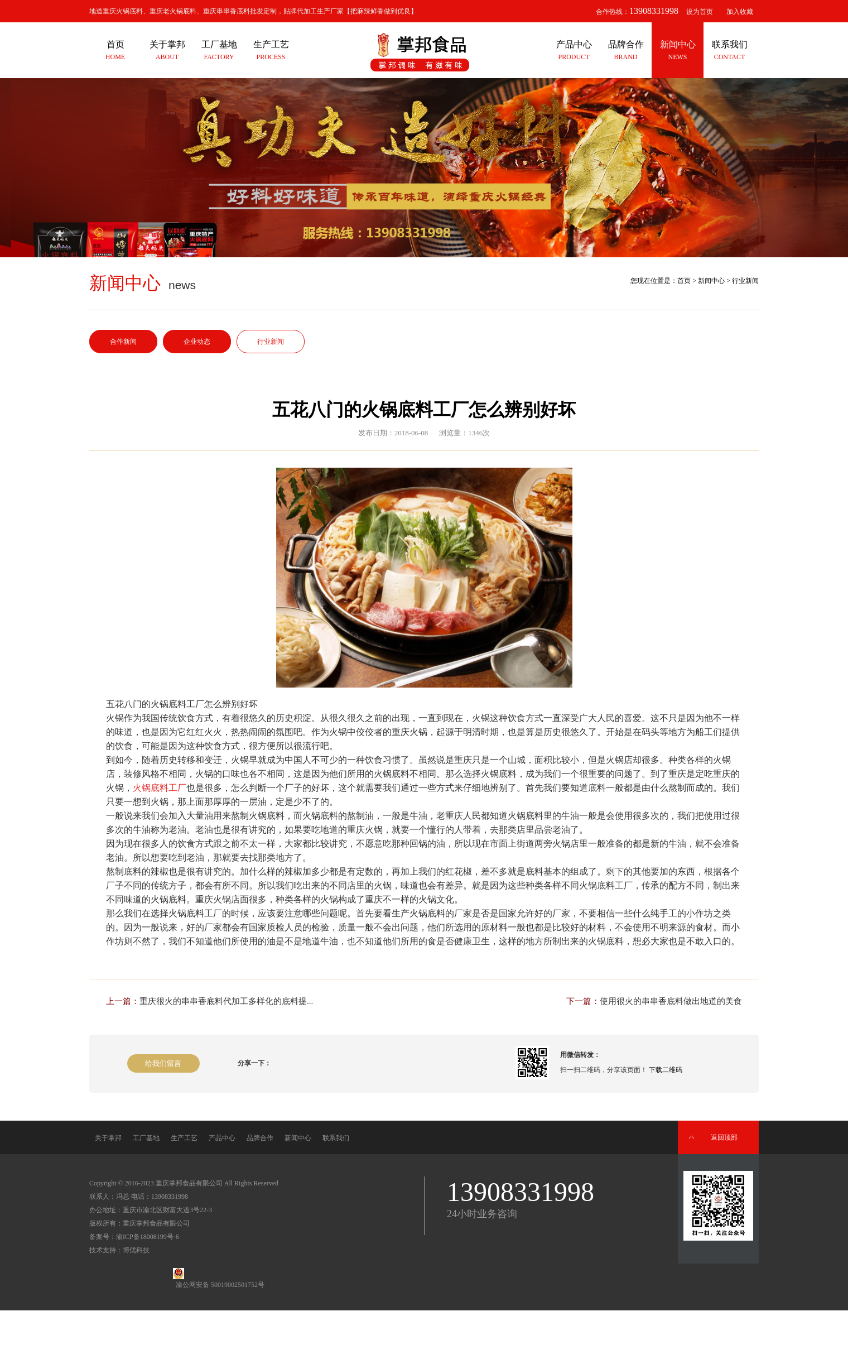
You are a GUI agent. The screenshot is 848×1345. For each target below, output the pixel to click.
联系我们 (335, 1138)
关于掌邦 (108, 1138)
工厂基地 (146, 1138)
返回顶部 (724, 1137)
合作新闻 (123, 341)
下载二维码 (665, 1070)
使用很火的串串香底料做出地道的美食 (671, 1001)
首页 (684, 281)
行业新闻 (270, 341)
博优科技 (136, 1250)
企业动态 (197, 341)
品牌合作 (260, 1138)
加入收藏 (739, 12)
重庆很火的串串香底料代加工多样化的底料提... (226, 1001)
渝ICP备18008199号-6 (147, 1237)
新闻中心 (711, 281)
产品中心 (222, 1138)
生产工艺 (184, 1138)
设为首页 (699, 12)
